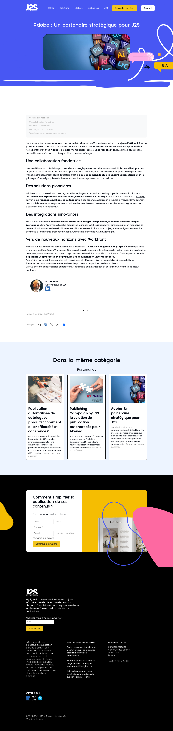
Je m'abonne (34, 628)
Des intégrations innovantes (41, 129)
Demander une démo (124, 8)
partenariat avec (45, 149)
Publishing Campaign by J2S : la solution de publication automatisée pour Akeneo (85, 419)
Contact (148, 8)
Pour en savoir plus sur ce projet (94, 228)
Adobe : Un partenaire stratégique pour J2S (125, 415)
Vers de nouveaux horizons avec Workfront (47, 133)
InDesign (87, 153)
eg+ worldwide (70, 193)
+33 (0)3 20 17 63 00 (118, 661)
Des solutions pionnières (39, 126)
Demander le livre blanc (46, 544)
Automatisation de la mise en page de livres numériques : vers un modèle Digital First (81, 663)
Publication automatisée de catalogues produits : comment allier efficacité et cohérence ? (44, 419)
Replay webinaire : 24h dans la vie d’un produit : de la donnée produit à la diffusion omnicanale (81, 651)
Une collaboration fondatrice (41, 122)
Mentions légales (34, 719)
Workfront (80, 246)
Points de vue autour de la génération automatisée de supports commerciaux (80, 674)
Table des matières (40, 118)
